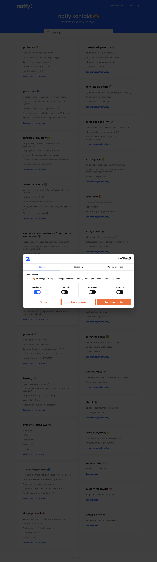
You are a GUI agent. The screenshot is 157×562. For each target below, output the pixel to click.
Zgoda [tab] (42, 267)
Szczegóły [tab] (78, 267)
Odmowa (43, 302)
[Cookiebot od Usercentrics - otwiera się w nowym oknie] (120, 259)
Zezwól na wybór (78, 302)
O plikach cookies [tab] (115, 267)
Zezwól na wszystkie (114, 302)
